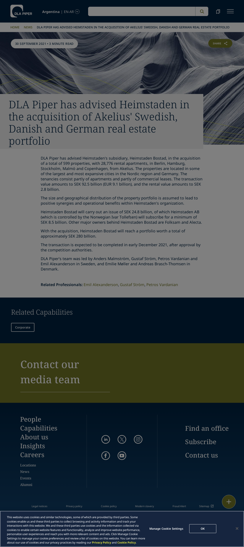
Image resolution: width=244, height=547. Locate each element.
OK (203, 528)
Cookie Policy (126, 542)
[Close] (237, 528)
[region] (122, 529)
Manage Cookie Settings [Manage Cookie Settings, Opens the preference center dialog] (166, 528)
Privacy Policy (101, 542)
